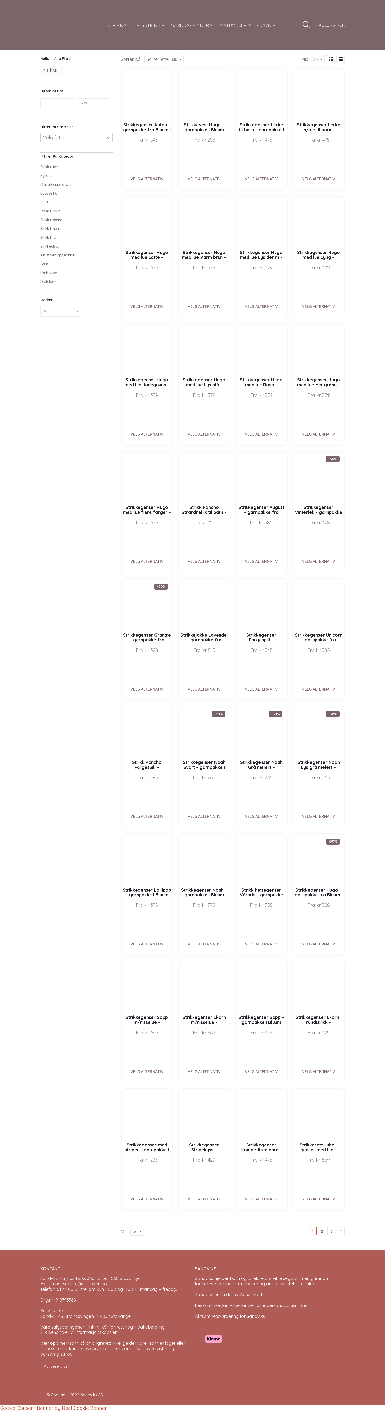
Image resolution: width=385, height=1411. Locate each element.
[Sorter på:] (164, 59)
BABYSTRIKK (147, 25)
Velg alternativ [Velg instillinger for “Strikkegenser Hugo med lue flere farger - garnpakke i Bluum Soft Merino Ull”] (147, 561)
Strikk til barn (50, 211)
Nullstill (51, 70)
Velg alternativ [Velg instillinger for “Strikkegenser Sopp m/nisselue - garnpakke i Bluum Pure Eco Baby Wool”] (147, 1071)
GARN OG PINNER (190, 25)
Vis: (304, 59)
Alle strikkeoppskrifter (57, 255)
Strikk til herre (50, 228)
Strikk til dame (51, 219)
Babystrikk (48, 193)
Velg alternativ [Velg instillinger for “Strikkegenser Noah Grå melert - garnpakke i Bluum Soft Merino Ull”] (261, 816)
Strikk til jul (48, 237)
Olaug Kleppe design (56, 184)
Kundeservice (56, 1366)
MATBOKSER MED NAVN (245, 25)
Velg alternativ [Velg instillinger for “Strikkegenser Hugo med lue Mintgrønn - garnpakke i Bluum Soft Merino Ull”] (318, 434)
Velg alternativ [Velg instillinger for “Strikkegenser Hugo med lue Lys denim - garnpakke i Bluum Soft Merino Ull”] (261, 306)
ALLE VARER (332, 25)
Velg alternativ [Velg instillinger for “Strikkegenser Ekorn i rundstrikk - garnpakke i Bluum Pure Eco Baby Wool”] (318, 1071)
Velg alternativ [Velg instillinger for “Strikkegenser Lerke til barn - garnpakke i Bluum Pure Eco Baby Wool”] (261, 178)
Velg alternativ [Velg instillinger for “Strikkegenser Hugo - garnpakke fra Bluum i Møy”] (318, 944)
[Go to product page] (147, 94)
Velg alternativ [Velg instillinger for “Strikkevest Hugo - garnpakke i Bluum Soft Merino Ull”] (204, 178)
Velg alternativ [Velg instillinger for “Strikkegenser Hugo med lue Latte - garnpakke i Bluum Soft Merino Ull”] (147, 306)
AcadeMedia (252, 1294)
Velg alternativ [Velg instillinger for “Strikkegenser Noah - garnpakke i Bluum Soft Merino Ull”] (204, 944)
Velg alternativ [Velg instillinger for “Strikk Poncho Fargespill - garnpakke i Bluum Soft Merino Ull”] (147, 816)
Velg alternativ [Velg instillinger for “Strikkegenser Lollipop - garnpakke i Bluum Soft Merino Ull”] (147, 944)
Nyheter (46, 175)
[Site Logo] (58, 25)
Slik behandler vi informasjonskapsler (78, 1332)
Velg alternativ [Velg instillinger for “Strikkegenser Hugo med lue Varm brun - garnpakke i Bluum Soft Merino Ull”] (204, 306)
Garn (44, 264)
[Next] (341, 1231)
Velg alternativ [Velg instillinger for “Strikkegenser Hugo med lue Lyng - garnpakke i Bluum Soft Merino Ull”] (318, 306)
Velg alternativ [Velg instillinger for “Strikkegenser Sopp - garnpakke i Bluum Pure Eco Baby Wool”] (261, 1071)
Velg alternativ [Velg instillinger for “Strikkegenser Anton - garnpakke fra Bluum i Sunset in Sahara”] (147, 178)
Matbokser (48, 272)
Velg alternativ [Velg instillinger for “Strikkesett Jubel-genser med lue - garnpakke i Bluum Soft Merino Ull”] (318, 1199)
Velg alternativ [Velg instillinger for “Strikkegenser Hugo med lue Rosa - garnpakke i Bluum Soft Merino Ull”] (261, 434)
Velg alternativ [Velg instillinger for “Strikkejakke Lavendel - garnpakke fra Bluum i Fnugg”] (204, 689)
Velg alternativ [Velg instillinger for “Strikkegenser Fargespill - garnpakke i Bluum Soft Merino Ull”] (261, 689)
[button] (306, 25)
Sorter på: (131, 59)
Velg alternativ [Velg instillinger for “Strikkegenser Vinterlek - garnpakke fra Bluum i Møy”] (318, 561)
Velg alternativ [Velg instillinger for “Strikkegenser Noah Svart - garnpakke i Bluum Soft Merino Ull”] (204, 816)
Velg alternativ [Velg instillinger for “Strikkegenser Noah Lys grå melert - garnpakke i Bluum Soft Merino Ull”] (318, 816)
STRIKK (115, 25)
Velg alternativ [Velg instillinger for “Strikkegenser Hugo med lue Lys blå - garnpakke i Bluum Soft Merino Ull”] (204, 434)
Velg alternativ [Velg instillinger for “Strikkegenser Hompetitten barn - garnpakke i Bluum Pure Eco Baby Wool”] (261, 1199)
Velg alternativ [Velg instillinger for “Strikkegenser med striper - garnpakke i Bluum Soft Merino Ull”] (147, 1199)
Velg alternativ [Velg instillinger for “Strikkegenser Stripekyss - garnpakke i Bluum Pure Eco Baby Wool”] (204, 1199)
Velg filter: (54, 137)
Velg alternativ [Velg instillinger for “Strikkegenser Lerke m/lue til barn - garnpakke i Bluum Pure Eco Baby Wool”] (318, 178)
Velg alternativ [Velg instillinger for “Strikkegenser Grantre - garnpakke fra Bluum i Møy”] (147, 689)
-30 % (44, 202)
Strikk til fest (49, 166)
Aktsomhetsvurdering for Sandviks (230, 1316)
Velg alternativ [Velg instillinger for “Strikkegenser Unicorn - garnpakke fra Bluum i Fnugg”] (318, 689)
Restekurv (48, 281)
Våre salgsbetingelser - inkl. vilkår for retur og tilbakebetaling (102, 1327)
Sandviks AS (92, 1394)
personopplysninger (286, 1305)
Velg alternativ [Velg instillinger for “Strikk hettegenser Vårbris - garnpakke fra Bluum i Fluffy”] (261, 944)
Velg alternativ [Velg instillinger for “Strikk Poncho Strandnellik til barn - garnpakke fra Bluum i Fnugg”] (204, 561)
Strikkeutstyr (50, 246)
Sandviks (204, 1278)
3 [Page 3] (331, 1231)
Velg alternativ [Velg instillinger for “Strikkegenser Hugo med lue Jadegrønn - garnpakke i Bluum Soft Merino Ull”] (147, 434)
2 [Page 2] (322, 1231)
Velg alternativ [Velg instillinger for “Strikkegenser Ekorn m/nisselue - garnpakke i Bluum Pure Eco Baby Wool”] (204, 1071)
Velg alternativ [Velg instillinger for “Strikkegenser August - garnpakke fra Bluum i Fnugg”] (261, 561)
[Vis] (318, 59)
